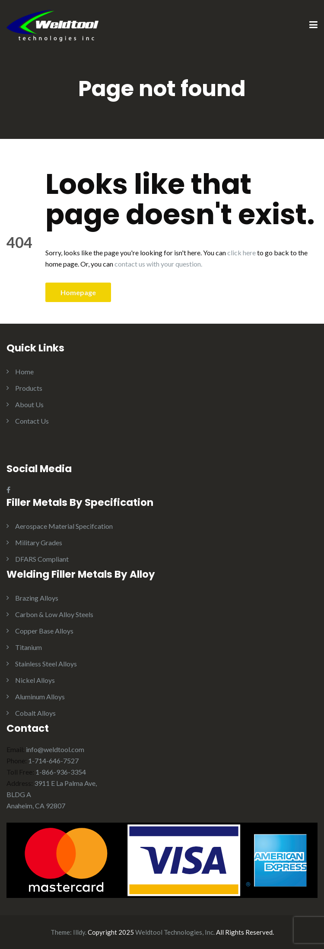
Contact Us (32, 421)
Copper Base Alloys (44, 631)
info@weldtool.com (55, 749)
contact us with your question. (158, 264)
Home (24, 371)
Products (28, 388)
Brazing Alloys (36, 598)
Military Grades (38, 542)
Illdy (79, 932)
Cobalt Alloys (35, 713)
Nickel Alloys (35, 680)
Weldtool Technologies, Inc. (175, 932)
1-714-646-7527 (53, 760)
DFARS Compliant (42, 559)
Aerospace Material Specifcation (64, 526)
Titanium (28, 647)
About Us (29, 404)
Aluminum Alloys (40, 696)
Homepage (78, 292)
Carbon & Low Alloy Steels (54, 614)
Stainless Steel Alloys (46, 663)
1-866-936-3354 (60, 772)
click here (241, 252)
